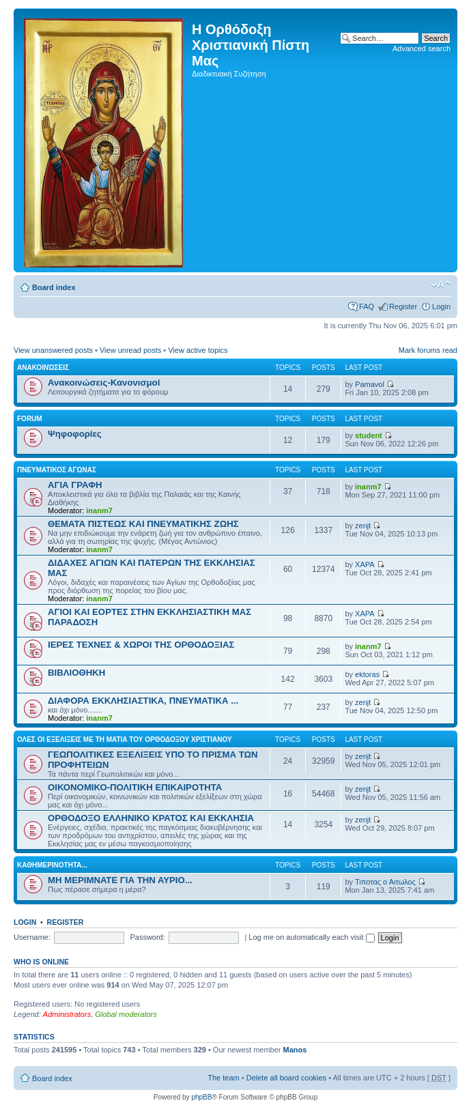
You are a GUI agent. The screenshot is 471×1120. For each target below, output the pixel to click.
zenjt (363, 525)
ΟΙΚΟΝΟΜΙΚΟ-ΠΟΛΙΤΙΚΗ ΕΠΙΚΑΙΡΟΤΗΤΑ (135, 787)
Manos (295, 1050)
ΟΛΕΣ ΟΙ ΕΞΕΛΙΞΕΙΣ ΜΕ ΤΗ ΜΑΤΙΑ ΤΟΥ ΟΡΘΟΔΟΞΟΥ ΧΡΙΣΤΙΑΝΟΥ (124, 739)
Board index (54, 287)
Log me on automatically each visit (311, 937)
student (368, 435)
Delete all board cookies (286, 1078)
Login (441, 306)
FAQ (366, 306)
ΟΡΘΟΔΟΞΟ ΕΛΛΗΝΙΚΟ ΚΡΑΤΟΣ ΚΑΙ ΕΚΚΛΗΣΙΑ (151, 818)
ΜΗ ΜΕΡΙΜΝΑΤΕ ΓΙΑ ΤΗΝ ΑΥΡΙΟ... (120, 880)
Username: (32, 937)
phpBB (201, 1097)
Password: (147, 937)
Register (403, 306)
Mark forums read (428, 350)
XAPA (365, 564)
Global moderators (126, 1014)
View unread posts (130, 350)
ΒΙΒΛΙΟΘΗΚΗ (76, 672)
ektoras (367, 674)
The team (223, 1078)
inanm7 (99, 510)
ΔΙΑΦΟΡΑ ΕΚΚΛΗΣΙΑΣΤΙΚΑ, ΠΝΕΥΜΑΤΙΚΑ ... (143, 700)
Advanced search (421, 48)
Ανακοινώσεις (43, 367)
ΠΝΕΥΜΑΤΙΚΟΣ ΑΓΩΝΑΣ (56, 470)
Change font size (441, 284)
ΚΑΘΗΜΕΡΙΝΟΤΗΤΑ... (52, 865)
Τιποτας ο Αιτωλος (385, 882)
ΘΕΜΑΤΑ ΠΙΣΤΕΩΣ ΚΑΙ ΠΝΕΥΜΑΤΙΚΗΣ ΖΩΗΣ (143, 524)
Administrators (67, 1014)
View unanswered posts (53, 350)
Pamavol (369, 384)
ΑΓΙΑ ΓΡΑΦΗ (75, 485)
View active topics (197, 350)
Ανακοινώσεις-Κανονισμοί (104, 382)
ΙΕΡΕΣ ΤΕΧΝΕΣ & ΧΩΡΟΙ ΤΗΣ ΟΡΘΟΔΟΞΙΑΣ (141, 645)
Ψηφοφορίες (75, 434)
